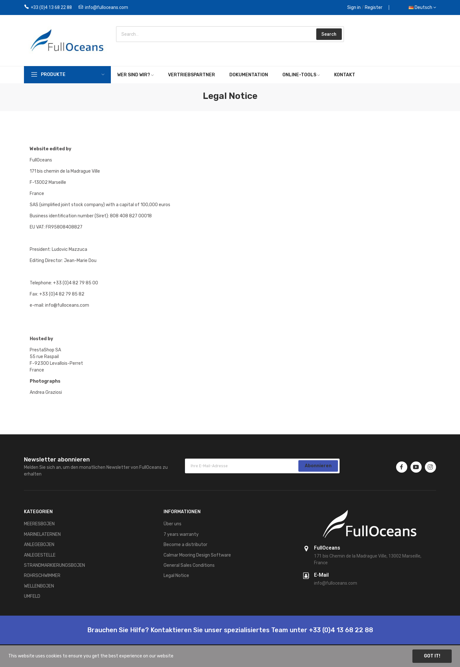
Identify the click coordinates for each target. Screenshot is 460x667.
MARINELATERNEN (42, 534)
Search (328, 34)
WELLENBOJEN (39, 586)
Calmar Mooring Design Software (197, 555)
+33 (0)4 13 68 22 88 (51, 7)
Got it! (432, 656)
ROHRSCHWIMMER (42, 575)
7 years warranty (181, 534)
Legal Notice (176, 575)
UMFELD (32, 596)
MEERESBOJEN (39, 524)
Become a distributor (185, 544)
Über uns (172, 524)
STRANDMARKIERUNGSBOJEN (54, 565)
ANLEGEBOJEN (39, 544)
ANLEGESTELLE (40, 555)
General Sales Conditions (189, 565)
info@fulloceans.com (106, 7)
